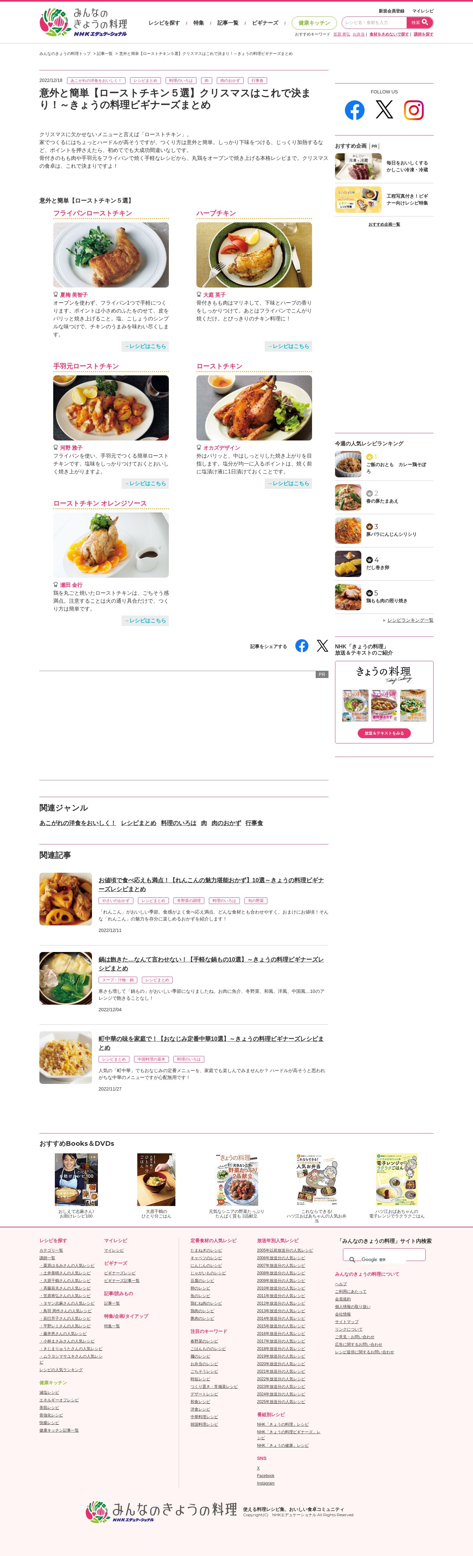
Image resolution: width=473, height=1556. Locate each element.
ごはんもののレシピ (208, 1348)
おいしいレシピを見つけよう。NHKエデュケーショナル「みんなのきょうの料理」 (83, 22)
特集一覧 (112, 1326)
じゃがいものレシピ (208, 1273)
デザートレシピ (204, 1394)
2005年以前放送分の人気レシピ (285, 1250)
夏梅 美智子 (74, 295)
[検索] (384, 1260)
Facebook (266, 1475)
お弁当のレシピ (204, 1364)
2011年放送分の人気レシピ (281, 1295)
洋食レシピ (200, 1409)
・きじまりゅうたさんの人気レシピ (70, 1348)
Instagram (266, 1483)
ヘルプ (341, 1284)
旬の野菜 (256, 900)
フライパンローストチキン (92, 213)
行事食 (257, 80)
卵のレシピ (200, 1288)
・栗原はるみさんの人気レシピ (67, 1265)
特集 (198, 23)
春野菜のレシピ (204, 1341)
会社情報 (343, 1314)
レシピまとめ (145, 80)
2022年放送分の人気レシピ (281, 1379)
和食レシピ (200, 1401)
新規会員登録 (391, 11)
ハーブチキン (216, 213)
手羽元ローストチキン (86, 366)
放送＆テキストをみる (384, 733)
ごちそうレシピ (204, 1371)
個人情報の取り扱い (353, 1306)
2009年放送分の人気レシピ (281, 1280)
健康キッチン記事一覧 (59, 1430)
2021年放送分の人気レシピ (281, 1371)
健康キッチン (314, 23)
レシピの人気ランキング (61, 1370)
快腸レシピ (49, 1422)
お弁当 (359, 34)
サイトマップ (347, 1321)
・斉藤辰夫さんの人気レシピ (65, 1288)
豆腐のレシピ (202, 1280)
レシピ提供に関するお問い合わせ (364, 1352)
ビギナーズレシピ (120, 1273)
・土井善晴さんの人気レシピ (65, 1273)
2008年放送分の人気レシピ (281, 1273)
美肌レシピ (49, 1407)
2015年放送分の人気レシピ (281, 1326)
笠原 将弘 (341, 34)
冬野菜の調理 (189, 900)
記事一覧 (227, 23)
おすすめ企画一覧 (384, 224)
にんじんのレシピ (206, 1265)
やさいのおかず (116, 900)
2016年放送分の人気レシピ (281, 1333)
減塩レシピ (49, 1392)
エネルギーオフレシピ (59, 1400)
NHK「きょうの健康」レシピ (283, 1445)
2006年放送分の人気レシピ (281, 1258)
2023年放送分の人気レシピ (281, 1386)
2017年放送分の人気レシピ (281, 1341)
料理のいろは (181, 80)
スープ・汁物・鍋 (118, 980)
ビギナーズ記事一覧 (122, 1280)
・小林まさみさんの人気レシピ (67, 1341)
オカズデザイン (221, 448)
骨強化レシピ (51, 1415)
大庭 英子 (214, 295)
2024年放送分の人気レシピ (281, 1394)
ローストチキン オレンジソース (100, 503)
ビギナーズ (265, 23)
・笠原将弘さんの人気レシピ (65, 1295)
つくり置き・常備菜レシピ (214, 1386)
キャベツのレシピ (206, 1258)
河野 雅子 (71, 448)
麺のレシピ (200, 1356)
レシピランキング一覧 (411, 620)
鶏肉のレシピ (202, 1311)
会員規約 (343, 1299)
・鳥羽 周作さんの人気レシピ (65, 1311)
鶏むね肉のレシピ (206, 1303)
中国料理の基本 (151, 1059)
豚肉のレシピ (202, 1318)
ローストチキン (219, 366)
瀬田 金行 (71, 585)
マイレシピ (423, 11)
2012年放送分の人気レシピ (281, 1303)
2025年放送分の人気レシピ (281, 1401)
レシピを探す (164, 23)
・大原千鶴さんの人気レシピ (65, 1280)
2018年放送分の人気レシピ (281, 1348)
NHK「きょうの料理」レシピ (283, 1424)
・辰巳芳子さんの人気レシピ (65, 1318)
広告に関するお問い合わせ (358, 1344)
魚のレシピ (200, 1295)
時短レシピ (200, 1379)
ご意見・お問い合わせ (354, 1337)
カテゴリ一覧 (51, 1250)
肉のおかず (230, 80)
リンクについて (349, 1329)
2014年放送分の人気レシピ (281, 1318)
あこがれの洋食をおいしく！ (96, 80)
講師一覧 (47, 1258)
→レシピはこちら (145, 346)
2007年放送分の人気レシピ (281, 1265)
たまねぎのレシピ (206, 1250)
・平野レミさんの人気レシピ (65, 1326)
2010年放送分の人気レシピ (281, 1288)
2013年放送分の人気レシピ (281, 1311)
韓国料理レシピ (204, 1424)
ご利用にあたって (351, 1291)
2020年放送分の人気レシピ (281, 1364)
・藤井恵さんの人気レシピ (63, 1333)
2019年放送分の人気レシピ (281, 1356)
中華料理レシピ (204, 1417)
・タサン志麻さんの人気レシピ (67, 1303)
